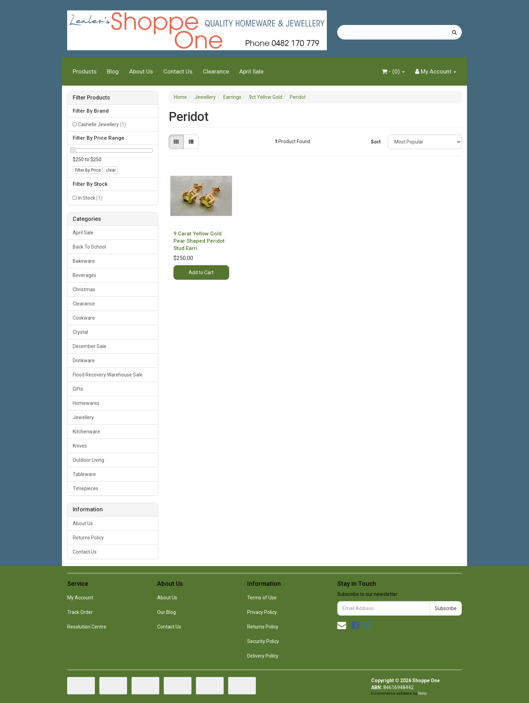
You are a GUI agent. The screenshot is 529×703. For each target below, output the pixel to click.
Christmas (84, 289)
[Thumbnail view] (176, 141)
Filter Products (91, 98)
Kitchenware (86, 431)
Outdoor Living (88, 460)
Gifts (78, 389)
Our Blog (166, 612)
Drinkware (84, 360)
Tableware (84, 474)
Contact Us (177, 71)
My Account (80, 597)
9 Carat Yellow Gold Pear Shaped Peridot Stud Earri (199, 241)
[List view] (191, 141)
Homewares (86, 403)
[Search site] (454, 32)
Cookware (84, 318)
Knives (80, 446)
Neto (422, 693)
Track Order (80, 612)
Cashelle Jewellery (102, 124)
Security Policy (263, 641)
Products (85, 71)
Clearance (216, 71)
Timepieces (85, 488)
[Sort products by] (425, 141)
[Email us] (341, 625)
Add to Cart (201, 272)
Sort (376, 142)
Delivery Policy (262, 656)
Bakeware (84, 261)
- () (393, 71)
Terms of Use (262, 597)
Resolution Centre (86, 627)
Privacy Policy (262, 612)
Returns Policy (88, 537)
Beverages (84, 275)
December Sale (89, 346)
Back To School (89, 247)
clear (111, 170)
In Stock (90, 198)
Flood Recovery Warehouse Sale (108, 374)
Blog (113, 71)
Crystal (80, 332)
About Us (141, 71)
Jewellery (83, 417)
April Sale (251, 71)
